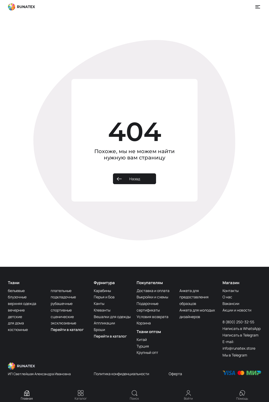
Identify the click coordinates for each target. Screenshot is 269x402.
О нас (227, 296)
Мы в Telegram (235, 355)
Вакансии (231, 303)
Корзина (144, 322)
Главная (27, 395)
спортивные (61, 310)
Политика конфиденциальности (121, 373)
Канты (99, 303)
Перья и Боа (104, 296)
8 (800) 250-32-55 (238, 321)
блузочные (17, 296)
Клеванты (102, 310)
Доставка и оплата (153, 290)
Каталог (81, 395)
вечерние (16, 310)
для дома (16, 322)
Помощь (242, 395)
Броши (99, 329)
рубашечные (62, 303)
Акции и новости (237, 310)
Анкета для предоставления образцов (194, 297)
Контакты (231, 290)
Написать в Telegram (240, 335)
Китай (142, 339)
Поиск (134, 395)
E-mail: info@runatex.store (239, 345)
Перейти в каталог (67, 329)
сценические (62, 316)
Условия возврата (152, 316)
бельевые (16, 290)
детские (15, 316)
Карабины (102, 290)
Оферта (175, 373)
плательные (61, 290)
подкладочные (63, 296)
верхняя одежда (22, 303)
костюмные (18, 329)
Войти (188, 395)
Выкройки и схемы (152, 296)
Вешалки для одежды (112, 316)
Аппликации (104, 322)
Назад (134, 178)
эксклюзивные (63, 322)
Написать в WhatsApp (242, 328)
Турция (143, 346)
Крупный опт (147, 352)
